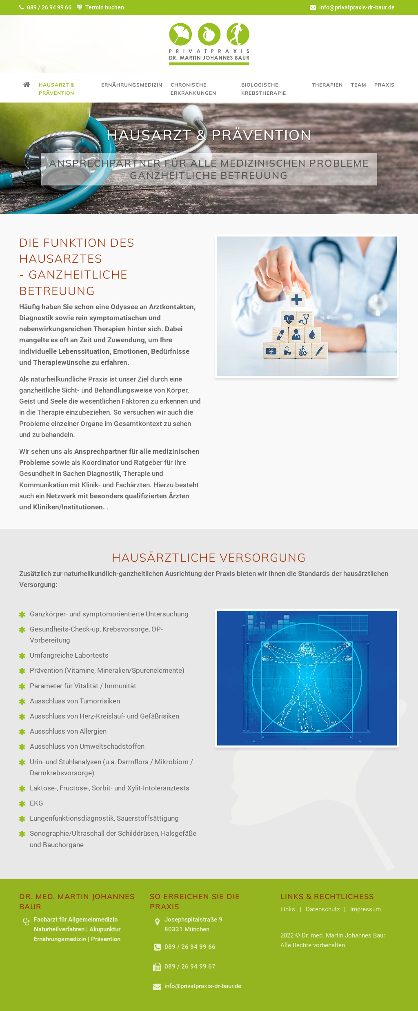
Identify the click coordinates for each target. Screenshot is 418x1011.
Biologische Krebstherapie (263, 89)
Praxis (384, 85)
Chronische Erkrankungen (193, 89)
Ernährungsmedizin (131, 85)
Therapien (327, 85)
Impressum (365, 909)
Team (358, 85)
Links (287, 909)
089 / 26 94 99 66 (46, 7)
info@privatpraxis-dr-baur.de (352, 7)
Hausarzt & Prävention (56, 89)
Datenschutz (323, 909)
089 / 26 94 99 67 (190, 966)
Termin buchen (100, 7)
